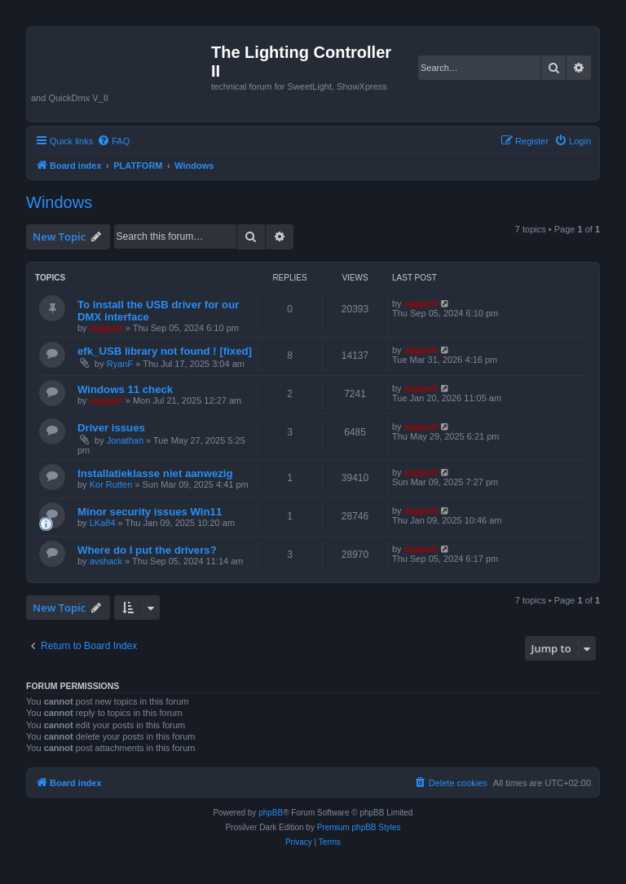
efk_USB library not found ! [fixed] (164, 351)
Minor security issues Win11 (149, 512)
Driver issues (111, 428)
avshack (106, 561)
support (106, 328)
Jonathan (125, 440)
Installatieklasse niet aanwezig (155, 473)
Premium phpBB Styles (359, 827)
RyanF (120, 364)
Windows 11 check (125, 389)
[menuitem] (113, 141)
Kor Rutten (111, 484)
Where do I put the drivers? (147, 550)
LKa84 (103, 523)
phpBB (270, 812)
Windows (59, 202)
